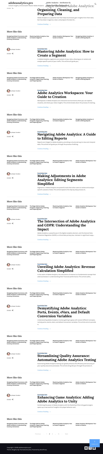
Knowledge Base (42, 48)
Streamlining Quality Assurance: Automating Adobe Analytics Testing (66, 358)
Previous (38, 434)
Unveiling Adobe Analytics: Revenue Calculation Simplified (66, 269)
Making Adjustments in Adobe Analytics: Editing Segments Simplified (61, 180)
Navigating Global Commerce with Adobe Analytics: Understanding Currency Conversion (17, 37)
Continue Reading (44, 24)
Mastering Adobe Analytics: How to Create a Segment (39, 36)
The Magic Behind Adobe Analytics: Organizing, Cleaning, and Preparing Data (65, 10)
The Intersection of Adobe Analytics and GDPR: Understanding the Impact (66, 225)
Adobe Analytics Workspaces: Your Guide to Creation (63, 36)
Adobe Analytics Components (57, 5)
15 (58, 434)
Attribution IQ (65, 2)
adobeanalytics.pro (20, 3)
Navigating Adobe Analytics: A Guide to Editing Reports (85, 36)
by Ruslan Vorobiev (15, 49)
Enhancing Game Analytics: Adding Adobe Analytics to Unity (65, 399)
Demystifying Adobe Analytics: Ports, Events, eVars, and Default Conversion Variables (63, 312)
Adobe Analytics (52, 2)
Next (66, 434)
